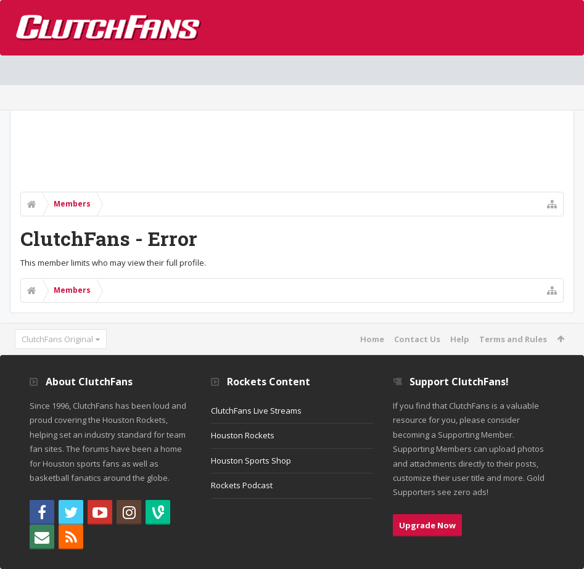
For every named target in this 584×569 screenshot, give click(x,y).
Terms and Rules (513, 339)
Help (459, 339)
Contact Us (417, 339)
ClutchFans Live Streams (256, 410)
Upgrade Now (427, 525)
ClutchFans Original (57, 339)
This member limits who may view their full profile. (113, 262)
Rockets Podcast (242, 485)
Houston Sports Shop (251, 460)
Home (372, 339)
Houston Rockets (242, 435)
